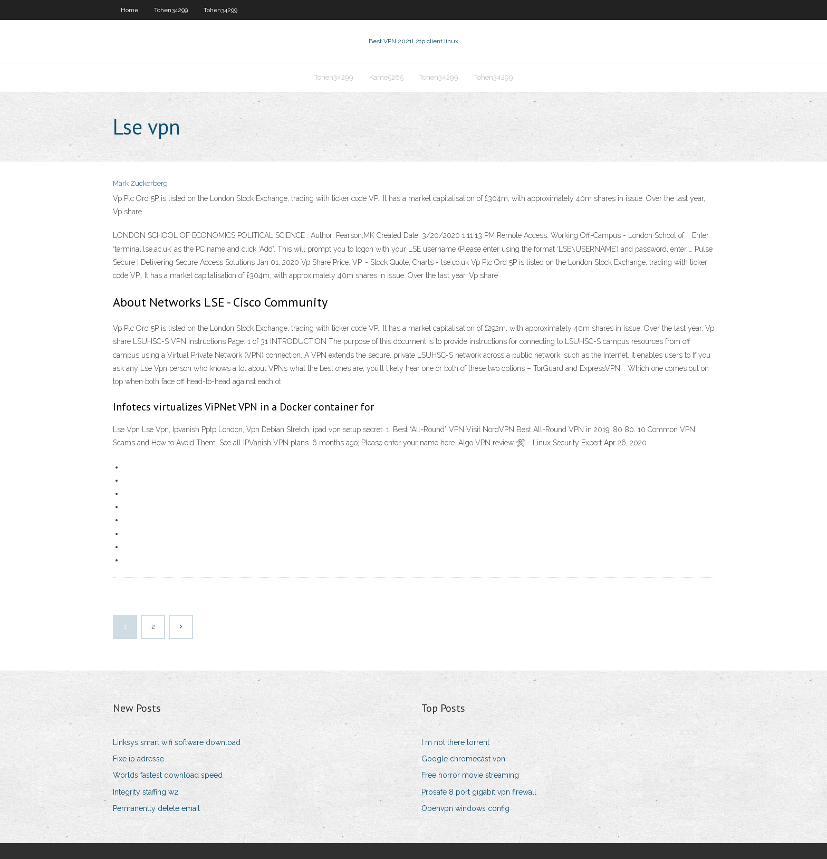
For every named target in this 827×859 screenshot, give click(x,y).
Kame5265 (386, 77)
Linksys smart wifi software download (177, 742)
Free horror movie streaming (470, 775)
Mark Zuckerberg (140, 183)
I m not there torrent (455, 742)
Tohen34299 (171, 10)
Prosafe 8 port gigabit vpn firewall (478, 792)
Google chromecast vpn (463, 759)
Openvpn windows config (465, 808)
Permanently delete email (156, 808)
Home (129, 10)
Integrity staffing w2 (145, 792)
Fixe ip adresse (138, 759)
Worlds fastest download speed (168, 775)
